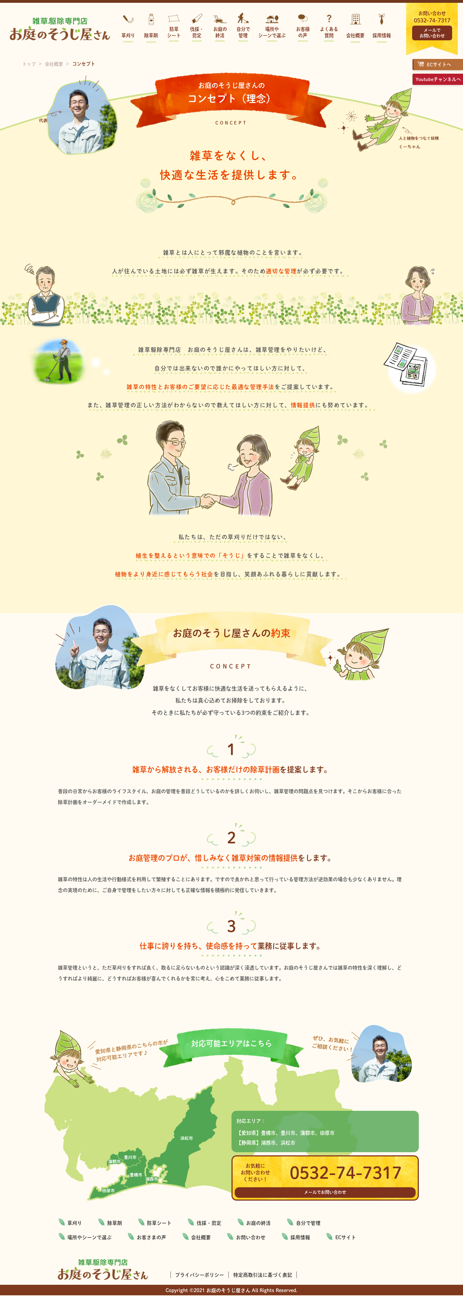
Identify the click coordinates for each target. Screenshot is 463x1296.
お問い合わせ (253, 1237)
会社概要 (355, 35)
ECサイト (349, 1237)
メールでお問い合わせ (432, 33)
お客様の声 (303, 32)
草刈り (128, 35)
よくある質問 (329, 32)
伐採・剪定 (197, 32)
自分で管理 (243, 32)
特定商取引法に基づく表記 (263, 1274)
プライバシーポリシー (199, 1274)
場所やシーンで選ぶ (272, 32)
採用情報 (382, 35)
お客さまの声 (152, 1237)
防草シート (174, 32)
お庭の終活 (220, 32)
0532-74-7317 (432, 20)
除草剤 (151, 35)
